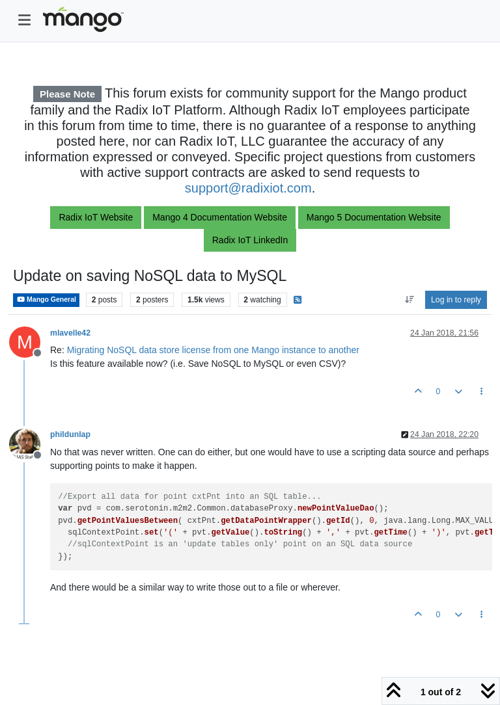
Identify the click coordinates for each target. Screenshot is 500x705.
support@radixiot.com (248, 188)
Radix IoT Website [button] (96, 217)
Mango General (46, 299)
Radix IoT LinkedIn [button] (250, 240)
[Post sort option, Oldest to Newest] (409, 300)
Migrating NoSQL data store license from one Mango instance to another (213, 350)
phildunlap (70, 434)
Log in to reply (456, 299)
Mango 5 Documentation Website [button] (374, 217)
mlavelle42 (70, 333)
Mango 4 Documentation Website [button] (219, 217)
